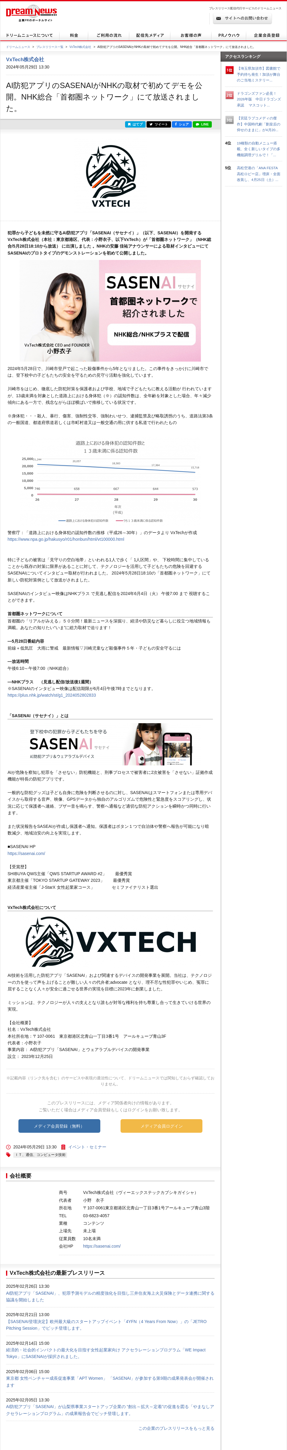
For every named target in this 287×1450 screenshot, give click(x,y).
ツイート (159, 124)
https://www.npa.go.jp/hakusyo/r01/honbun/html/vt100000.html (66, 539)
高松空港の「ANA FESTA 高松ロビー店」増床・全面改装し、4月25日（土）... (258, 174)
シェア (182, 124)
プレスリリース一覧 (49, 47)
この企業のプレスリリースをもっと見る (176, 1428)
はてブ (135, 124)
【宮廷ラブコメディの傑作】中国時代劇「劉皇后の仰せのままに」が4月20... (258, 124)
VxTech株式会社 (80, 47)
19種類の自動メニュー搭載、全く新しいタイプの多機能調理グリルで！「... (258, 149)
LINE (202, 124)
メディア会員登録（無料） (59, 1126)
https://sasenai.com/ (26, 853)
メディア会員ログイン (161, 1126)
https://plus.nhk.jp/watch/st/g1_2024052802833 (52, 695)
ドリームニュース (18, 47)
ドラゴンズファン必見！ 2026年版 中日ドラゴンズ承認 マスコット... (259, 99)
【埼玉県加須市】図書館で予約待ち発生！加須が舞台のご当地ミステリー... (258, 74)
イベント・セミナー (87, 1146)
